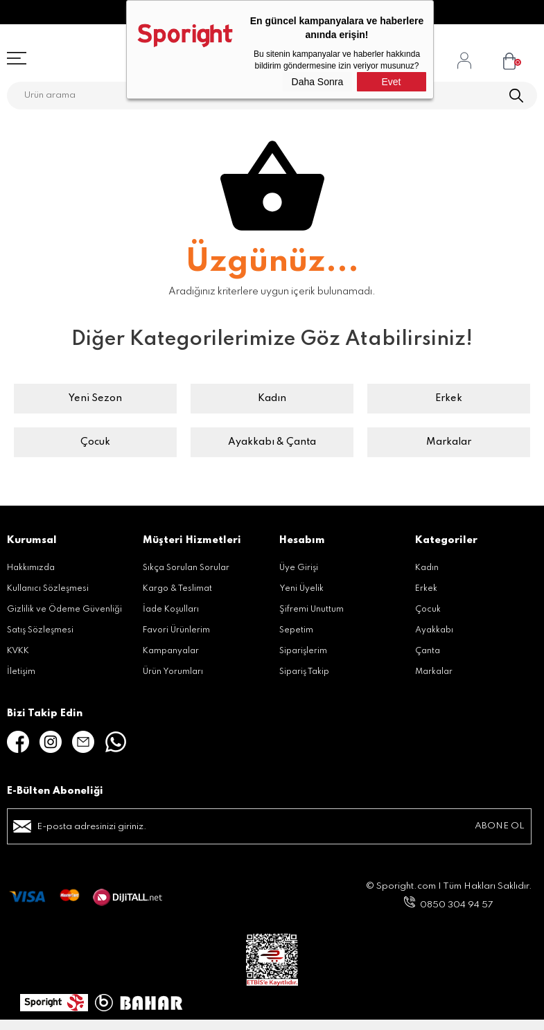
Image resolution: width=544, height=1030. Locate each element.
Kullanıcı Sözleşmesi (48, 589)
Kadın (272, 398)
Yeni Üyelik (301, 589)
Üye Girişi (298, 568)
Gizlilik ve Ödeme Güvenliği (64, 609)
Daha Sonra (318, 81)
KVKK (18, 651)
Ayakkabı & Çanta (272, 442)
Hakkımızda (31, 568)
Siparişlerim (303, 651)
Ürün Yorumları (173, 672)
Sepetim (296, 630)
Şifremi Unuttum (311, 609)
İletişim (21, 672)
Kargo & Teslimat (177, 589)
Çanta (427, 651)
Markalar (448, 442)
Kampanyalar (171, 651)
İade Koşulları (171, 609)
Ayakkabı (434, 630)
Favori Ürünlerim (176, 630)
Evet (391, 81)
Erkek (448, 398)
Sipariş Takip (304, 672)
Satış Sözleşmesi (40, 630)
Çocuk (95, 442)
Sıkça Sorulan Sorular (186, 568)
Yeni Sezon (95, 398)
